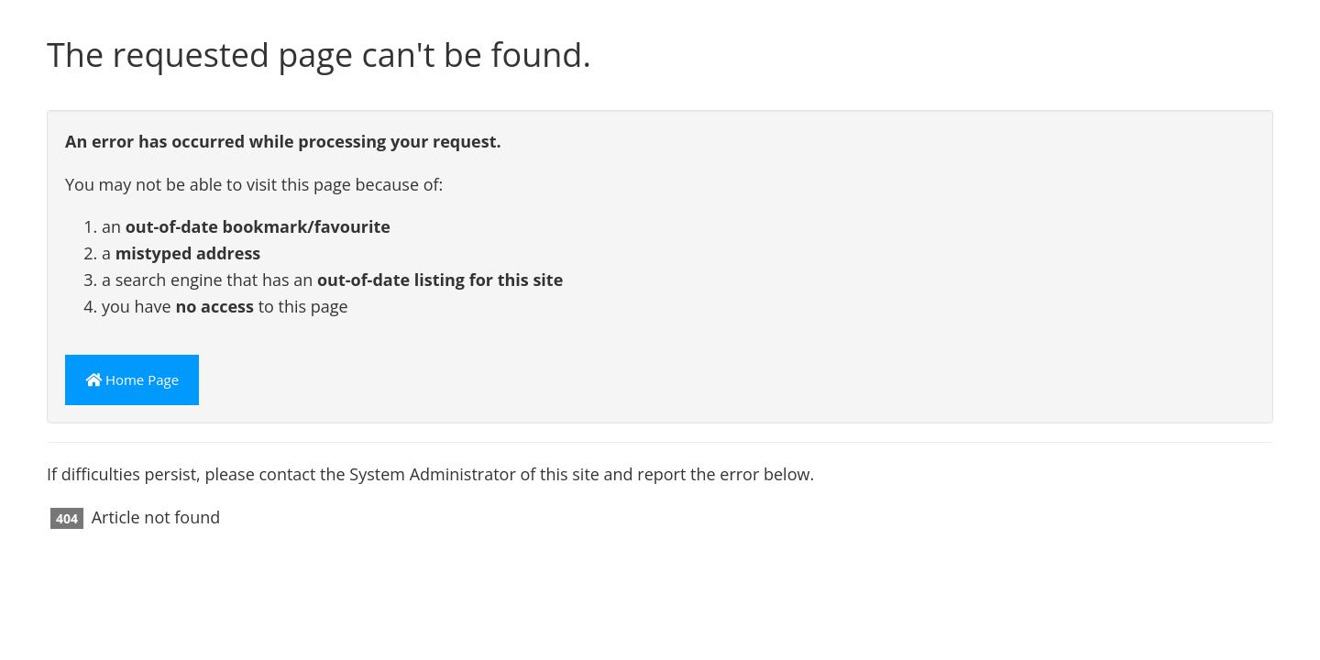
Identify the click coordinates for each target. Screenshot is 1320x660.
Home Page (132, 379)
